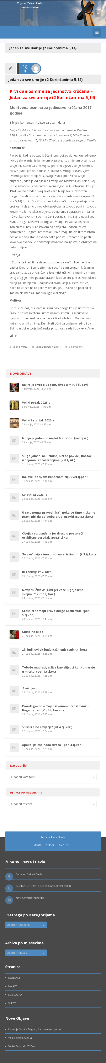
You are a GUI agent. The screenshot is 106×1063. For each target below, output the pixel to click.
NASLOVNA (15, 995)
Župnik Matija (20, 346)
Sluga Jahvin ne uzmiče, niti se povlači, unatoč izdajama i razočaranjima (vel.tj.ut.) (56, 458)
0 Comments (76, 346)
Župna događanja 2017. (48, 346)
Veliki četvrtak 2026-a (38, 420)
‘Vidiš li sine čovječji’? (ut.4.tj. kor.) (47, 727)
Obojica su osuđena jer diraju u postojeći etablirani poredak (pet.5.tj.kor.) (52, 535)
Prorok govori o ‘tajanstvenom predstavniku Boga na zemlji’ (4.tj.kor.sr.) (55, 708)
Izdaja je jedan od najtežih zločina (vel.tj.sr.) (55, 438)
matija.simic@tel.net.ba (30, 898)
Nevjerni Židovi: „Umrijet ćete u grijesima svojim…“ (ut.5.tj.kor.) (53, 592)
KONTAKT (64, 844)
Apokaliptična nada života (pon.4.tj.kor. (52, 745)
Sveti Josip (30, 688)
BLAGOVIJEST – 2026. (37, 572)
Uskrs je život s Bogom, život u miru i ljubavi (55, 385)
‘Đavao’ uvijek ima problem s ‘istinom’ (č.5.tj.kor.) (59, 554)
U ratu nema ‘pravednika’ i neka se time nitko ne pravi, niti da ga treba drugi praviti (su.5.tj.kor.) (58, 514)
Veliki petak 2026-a (36, 402)
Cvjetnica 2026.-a (34, 495)
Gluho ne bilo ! (32, 632)
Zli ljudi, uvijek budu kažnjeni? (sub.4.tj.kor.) (54, 650)
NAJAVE (50, 844)
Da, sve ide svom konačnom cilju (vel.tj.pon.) (55, 477)
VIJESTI (37, 844)
